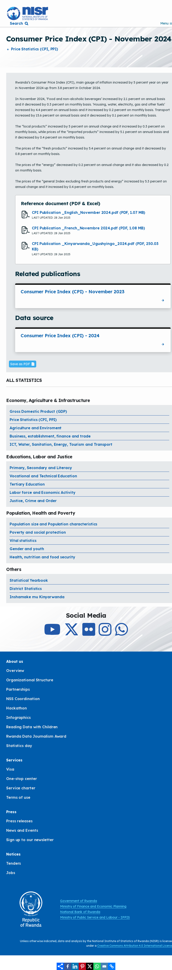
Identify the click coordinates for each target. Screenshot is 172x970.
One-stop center (21, 778)
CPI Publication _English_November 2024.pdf (88, 212)
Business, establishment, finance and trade (50, 436)
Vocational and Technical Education (43, 476)
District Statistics (26, 588)
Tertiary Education (27, 484)
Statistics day (19, 745)
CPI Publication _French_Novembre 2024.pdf (88, 228)
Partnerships (18, 689)
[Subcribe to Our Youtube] (52, 633)
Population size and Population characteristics (53, 524)
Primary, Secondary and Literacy (41, 467)
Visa (10, 769)
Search (16, 23)
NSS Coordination (22, 698)
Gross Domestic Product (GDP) (38, 411)
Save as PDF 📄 (22, 364)
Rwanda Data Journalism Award (36, 736)
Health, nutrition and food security (42, 557)
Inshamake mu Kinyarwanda (37, 597)
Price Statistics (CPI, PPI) (32, 49)
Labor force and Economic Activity (42, 492)
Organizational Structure (29, 680)
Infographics (18, 717)
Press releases (19, 821)
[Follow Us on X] (71, 633)
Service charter (20, 788)
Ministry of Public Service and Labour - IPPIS (95, 917)
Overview (15, 670)
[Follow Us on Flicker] (88, 633)
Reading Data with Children (32, 727)
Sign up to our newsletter (30, 839)
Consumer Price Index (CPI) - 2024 (60, 335)
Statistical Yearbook (29, 580)
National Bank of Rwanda (80, 912)
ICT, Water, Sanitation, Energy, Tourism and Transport (61, 444)
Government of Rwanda (78, 901)
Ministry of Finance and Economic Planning (93, 906)
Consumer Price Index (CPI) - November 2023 (73, 291)
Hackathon (16, 708)
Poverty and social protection (38, 532)
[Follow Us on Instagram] (105, 633)
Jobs (10, 872)
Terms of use (18, 797)
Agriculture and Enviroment (35, 428)
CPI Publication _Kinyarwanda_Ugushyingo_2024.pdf (95, 246)
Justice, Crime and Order (33, 500)
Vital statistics (23, 540)
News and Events (22, 830)
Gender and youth (27, 548)
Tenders (13, 863)
